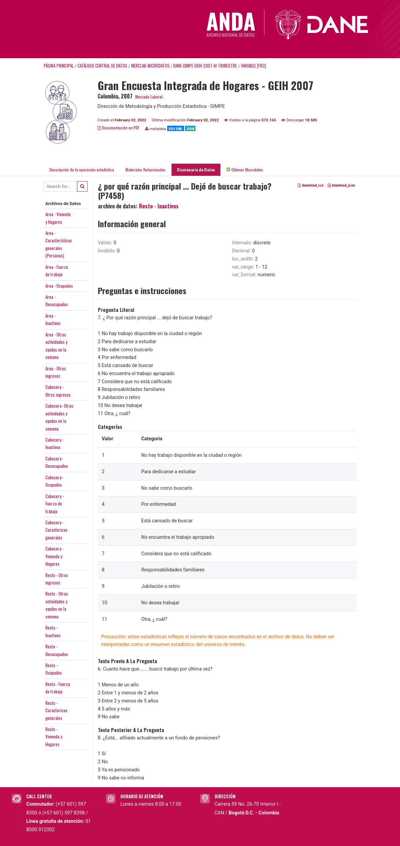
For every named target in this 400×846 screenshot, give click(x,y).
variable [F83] (253, 66)
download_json (341, 185)
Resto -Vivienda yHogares (53, 737)
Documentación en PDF (119, 127)
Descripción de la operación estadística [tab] (81, 169)
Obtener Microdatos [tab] (244, 169)
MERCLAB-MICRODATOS (150, 66)
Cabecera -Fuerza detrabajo (54, 504)
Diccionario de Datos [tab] (196, 169)
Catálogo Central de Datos (102, 66)
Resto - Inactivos (159, 206)
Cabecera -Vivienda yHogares (54, 556)
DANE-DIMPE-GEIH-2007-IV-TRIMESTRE (205, 66)
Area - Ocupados (59, 285)
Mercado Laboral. (149, 96)
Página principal (59, 66)
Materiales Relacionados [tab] (145, 169)
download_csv (311, 185)
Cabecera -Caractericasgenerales (56, 530)
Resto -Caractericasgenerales (56, 710)
